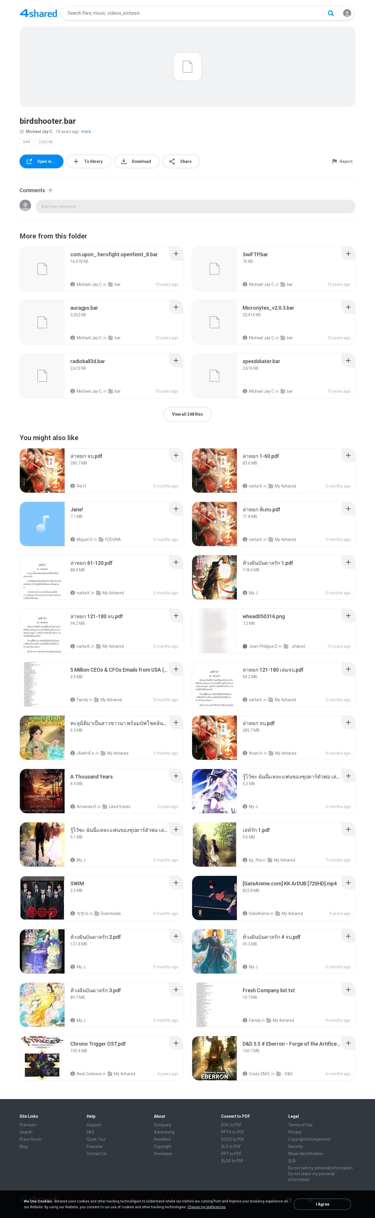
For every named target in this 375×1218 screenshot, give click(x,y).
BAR (26, 142)
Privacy (294, 1132)
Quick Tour (96, 1139)
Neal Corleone (86, 1073)
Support (94, 1125)
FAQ (90, 1132)
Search (26, 1132)
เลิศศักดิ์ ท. (82, 753)
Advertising (164, 1132)
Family (79, 699)
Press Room (31, 1139)
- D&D (284, 1073)
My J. (250, 593)
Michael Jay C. (36, 131)
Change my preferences (207, 1207)
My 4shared (282, 486)
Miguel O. (81, 539)
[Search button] (331, 13)
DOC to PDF (231, 1125)
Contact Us (97, 1153)
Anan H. (253, 753)
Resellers (162, 1139)
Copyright (162, 1146)
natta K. (253, 486)
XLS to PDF (231, 1146)
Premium (28, 1125)
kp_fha (252, 860)
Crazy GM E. (256, 1073)
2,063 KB (46, 142)
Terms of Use (300, 1125)
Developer (163, 1153)
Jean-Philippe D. (260, 646)
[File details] (42, 269)
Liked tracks (116, 806)
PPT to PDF (231, 1153)
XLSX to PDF (232, 1161)
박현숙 (79, 913)
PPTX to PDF (232, 1132)
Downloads (107, 913)
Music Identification (305, 1153)
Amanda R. (83, 806)
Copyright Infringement (309, 1139)
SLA (292, 1161)
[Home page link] (38, 13)
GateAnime (256, 913)
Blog (24, 1146)
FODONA (110, 539)
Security (295, 1146)
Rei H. (78, 486)
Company (162, 1125)
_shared (294, 646)
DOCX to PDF (232, 1139)
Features (95, 1146)
